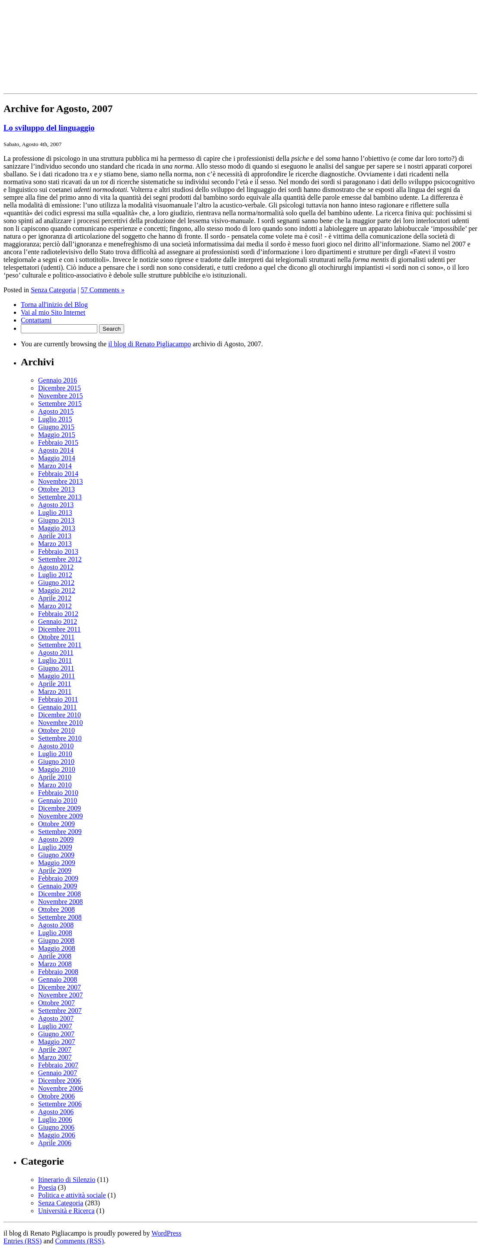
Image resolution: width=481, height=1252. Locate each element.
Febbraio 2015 (58, 442)
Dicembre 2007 (59, 987)
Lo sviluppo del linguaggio (48, 127)
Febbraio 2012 (58, 613)
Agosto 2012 (56, 567)
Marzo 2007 (55, 1057)
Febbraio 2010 (58, 792)
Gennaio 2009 (57, 886)
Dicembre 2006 (59, 1080)
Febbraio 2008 (58, 971)
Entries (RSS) (22, 1241)
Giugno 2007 (56, 1034)
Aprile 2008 (54, 956)
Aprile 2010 (54, 777)
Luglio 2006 (55, 1119)
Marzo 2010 (55, 785)
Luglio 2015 (55, 419)
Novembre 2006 (60, 1088)
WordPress (166, 1233)
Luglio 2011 (55, 660)
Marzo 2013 (55, 543)
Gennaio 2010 (57, 800)
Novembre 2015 (60, 395)
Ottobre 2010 (56, 730)
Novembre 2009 (60, 816)
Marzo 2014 (55, 466)
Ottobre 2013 (56, 489)
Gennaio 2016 (57, 380)
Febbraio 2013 (58, 551)
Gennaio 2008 (57, 979)
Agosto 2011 (56, 652)
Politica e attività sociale (72, 1195)
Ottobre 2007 (56, 1002)
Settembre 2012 (60, 559)
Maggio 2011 (56, 676)
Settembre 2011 (59, 644)
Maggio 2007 (56, 1041)
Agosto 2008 (56, 925)
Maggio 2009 (56, 862)
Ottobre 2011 (56, 637)
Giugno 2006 (56, 1127)
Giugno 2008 (56, 940)
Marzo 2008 (55, 964)
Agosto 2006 (56, 1111)
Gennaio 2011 (57, 707)
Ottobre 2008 (56, 909)
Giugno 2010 (56, 761)
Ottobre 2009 (56, 823)
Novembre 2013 (60, 481)
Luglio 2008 (55, 932)
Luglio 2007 (55, 1026)
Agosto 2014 (56, 450)
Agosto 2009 (56, 839)
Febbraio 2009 (58, 878)
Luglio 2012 (55, 574)
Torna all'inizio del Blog (54, 304)
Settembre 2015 (60, 403)
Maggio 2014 (56, 458)
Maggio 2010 (56, 769)
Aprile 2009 (54, 870)
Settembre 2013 (60, 497)
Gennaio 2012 (57, 621)
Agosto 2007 (56, 1018)
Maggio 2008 (56, 948)
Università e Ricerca (66, 1210)
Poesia (47, 1187)
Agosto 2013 (56, 504)
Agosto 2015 (56, 411)
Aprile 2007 (54, 1049)
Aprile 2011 (54, 683)
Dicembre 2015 (59, 388)
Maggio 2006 (56, 1135)
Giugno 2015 (56, 427)
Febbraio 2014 (58, 473)
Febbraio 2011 (58, 699)
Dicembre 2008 (59, 893)
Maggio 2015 (56, 434)
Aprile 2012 (54, 598)
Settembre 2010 (60, 738)
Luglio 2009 (55, 847)
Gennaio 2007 (57, 1072)
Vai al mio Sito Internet (53, 312)
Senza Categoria (53, 290)
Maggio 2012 (56, 590)
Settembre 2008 (60, 917)
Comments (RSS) (79, 1241)
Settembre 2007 (60, 1010)
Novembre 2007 (60, 995)
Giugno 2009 (56, 855)
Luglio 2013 (55, 512)
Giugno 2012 (56, 582)
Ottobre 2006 (56, 1096)
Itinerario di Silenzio (66, 1179)
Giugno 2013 (56, 520)
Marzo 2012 (55, 606)
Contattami (36, 320)
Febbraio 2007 (58, 1065)
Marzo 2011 (54, 691)
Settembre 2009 (60, 831)
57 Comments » (103, 290)
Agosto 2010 (56, 746)
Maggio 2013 (56, 528)
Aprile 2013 (54, 536)
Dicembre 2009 (59, 808)
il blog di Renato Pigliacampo (149, 344)
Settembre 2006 (60, 1104)
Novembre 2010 (60, 722)
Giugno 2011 (56, 668)
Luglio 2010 (55, 753)
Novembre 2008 (60, 901)
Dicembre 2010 (59, 715)
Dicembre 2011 (59, 629)
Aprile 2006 (54, 1143)
